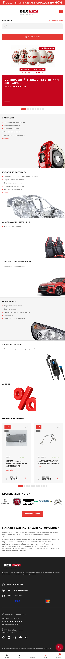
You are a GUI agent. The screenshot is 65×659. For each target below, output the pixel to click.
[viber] (20, 637)
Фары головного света (13, 306)
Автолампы (8, 315)
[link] (32, 75)
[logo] (29, 11)
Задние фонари (10, 309)
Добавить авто (56, 20)
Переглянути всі (32, 514)
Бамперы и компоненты (14, 186)
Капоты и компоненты (13, 189)
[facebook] (3, 637)
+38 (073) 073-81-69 (12, 621)
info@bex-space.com (10, 618)
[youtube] (26, 637)
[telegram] (14, 637)
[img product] (16, 438)
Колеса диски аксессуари (14, 122)
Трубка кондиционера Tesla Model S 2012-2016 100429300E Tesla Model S (48, 461)
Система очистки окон (13, 183)
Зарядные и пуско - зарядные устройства (21, 349)
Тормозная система (12, 132)
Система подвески (11, 128)
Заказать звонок (10, 624)
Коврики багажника (12, 226)
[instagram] (9, 637)
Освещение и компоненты (15, 319)
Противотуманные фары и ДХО (17, 312)
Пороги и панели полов (14, 180)
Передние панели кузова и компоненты (21, 176)
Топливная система (12, 125)
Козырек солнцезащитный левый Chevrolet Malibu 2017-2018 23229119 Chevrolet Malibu (16, 463)
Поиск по (32, 37)
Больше (5, 138)
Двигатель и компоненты (14, 135)
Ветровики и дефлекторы (14, 266)
